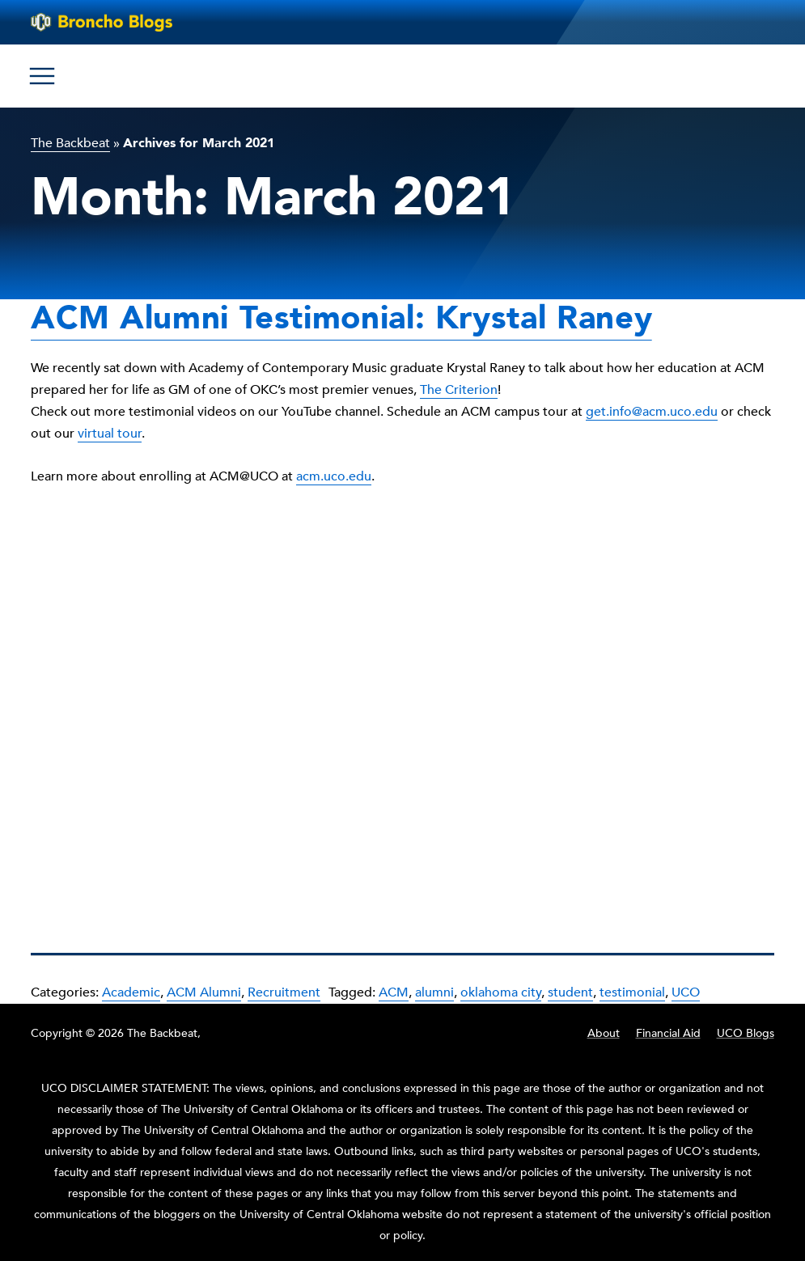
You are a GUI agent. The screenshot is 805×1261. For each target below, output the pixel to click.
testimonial (632, 992)
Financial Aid (668, 1033)
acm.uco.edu (333, 476)
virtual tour (110, 433)
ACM (394, 992)
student (570, 992)
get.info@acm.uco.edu (652, 412)
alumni (434, 992)
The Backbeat (70, 143)
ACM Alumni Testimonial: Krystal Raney (341, 318)
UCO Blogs (745, 1033)
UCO (686, 992)
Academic (131, 992)
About (603, 1033)
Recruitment (284, 992)
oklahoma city (500, 992)
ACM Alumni (204, 992)
